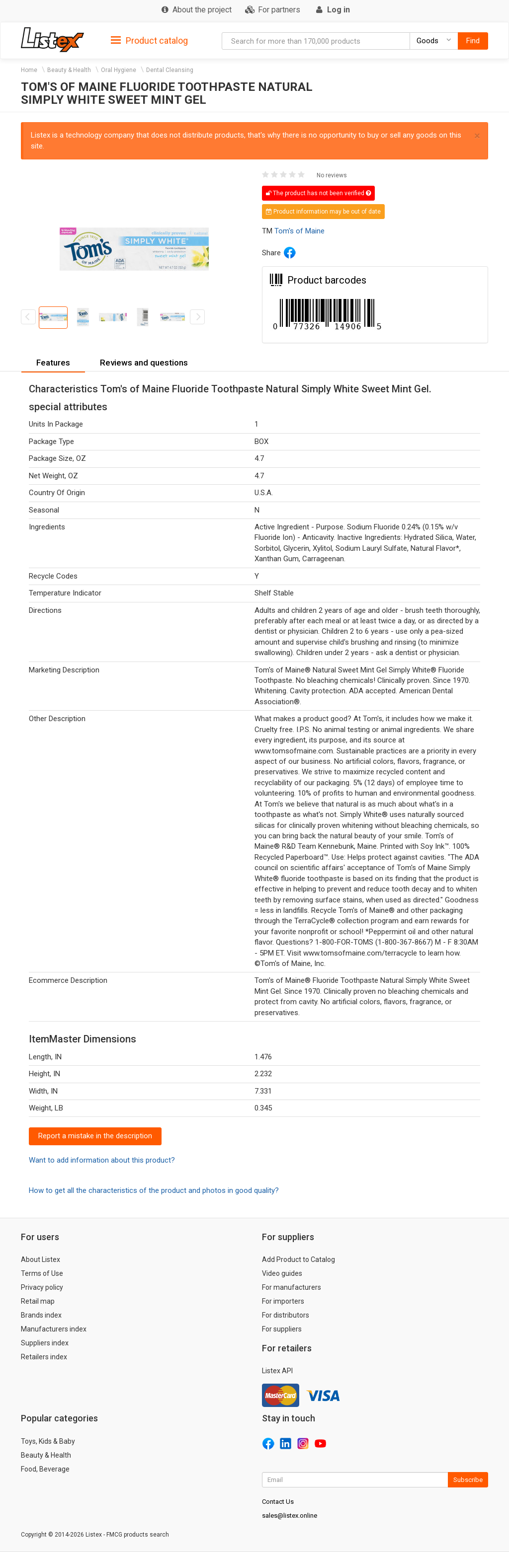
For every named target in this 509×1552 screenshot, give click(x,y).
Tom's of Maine (299, 230)
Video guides (282, 1273)
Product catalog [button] (149, 40)
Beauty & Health (69, 70)
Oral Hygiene (118, 70)
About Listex (40, 1259)
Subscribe (468, 1479)
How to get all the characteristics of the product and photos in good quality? (154, 1190)
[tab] (149, 40)
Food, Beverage (45, 1469)
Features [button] (53, 363)
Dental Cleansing (169, 70)
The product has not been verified (318, 193)
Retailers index (44, 1357)
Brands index (41, 1315)
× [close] (477, 136)
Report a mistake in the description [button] (95, 1135)
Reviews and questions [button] (144, 363)
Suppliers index (45, 1343)
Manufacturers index (53, 1329)
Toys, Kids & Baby (48, 1441)
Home (29, 70)
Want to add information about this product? (102, 1160)
